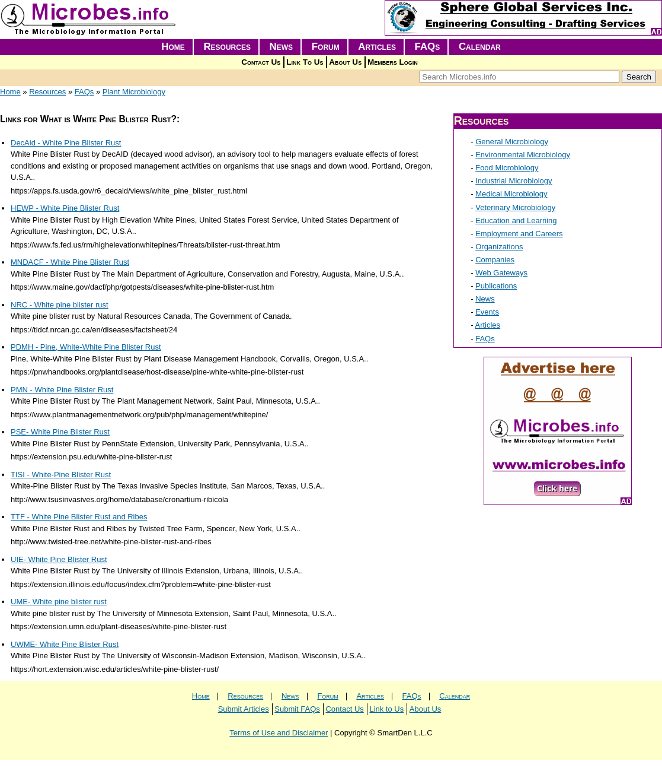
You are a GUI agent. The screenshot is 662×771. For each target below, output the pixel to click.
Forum (326, 46)
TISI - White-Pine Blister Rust (61, 474)
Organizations (499, 246)
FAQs (427, 46)
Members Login (392, 62)
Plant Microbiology (134, 91)
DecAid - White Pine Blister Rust (66, 142)
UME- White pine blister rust (59, 601)
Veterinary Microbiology (515, 207)
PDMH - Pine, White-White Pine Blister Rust (86, 346)
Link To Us (304, 62)
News (281, 46)
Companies (494, 259)
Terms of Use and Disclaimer (278, 732)
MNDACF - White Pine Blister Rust (70, 262)
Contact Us (260, 62)
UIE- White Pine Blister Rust (59, 559)
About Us (345, 62)
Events (487, 311)
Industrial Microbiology (513, 180)
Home (173, 46)
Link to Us (386, 709)
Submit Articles (243, 709)
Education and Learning (516, 220)
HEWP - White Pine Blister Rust (65, 208)
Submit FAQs (297, 709)
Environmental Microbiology (522, 154)
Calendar (480, 46)
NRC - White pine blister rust (59, 304)
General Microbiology (511, 141)
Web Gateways (501, 272)
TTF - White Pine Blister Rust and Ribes (79, 516)
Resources (227, 46)
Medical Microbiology (511, 193)
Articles (377, 46)
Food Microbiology (506, 167)
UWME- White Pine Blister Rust (65, 644)
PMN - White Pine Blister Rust (62, 389)
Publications (496, 285)
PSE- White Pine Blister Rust (60, 431)
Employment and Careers (518, 233)
